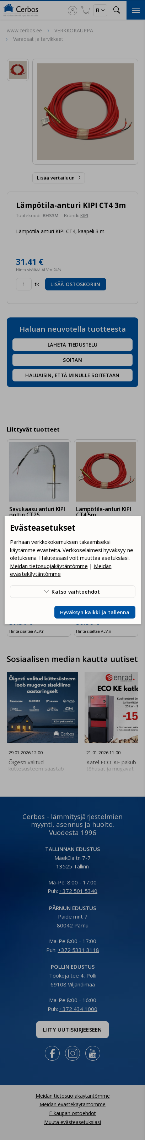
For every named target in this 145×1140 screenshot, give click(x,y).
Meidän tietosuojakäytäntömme (49, 565)
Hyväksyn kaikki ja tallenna (95, 612)
